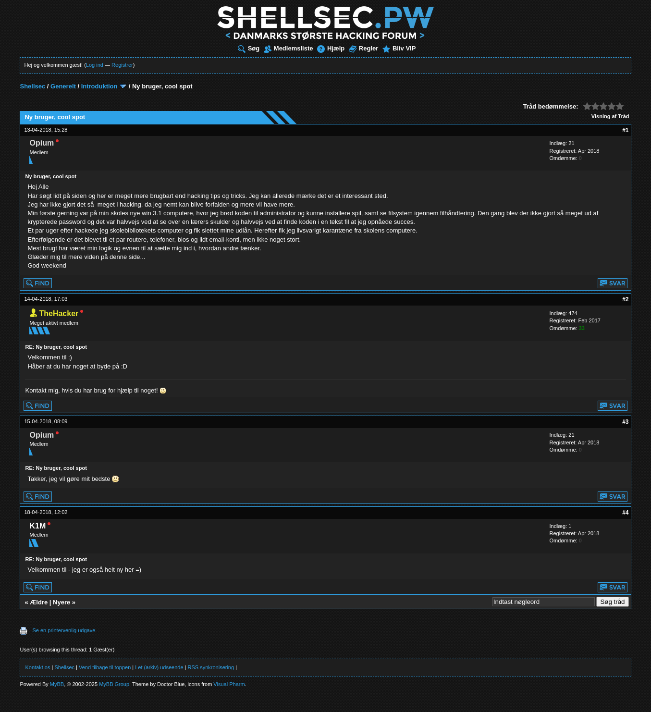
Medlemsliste (288, 48)
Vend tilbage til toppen (105, 667)
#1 (625, 130)
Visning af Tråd (610, 116)
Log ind (94, 65)
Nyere (61, 602)
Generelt (63, 86)
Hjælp (330, 48)
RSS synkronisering (211, 667)
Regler (363, 48)
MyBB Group (114, 684)
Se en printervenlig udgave (63, 630)
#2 (625, 299)
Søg (249, 48)
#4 (625, 512)
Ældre (39, 602)
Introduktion (99, 86)
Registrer (122, 65)
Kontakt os (37, 667)
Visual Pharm (229, 684)
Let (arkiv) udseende (159, 667)
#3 (625, 421)
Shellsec (32, 86)
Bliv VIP (399, 48)
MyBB (57, 684)
